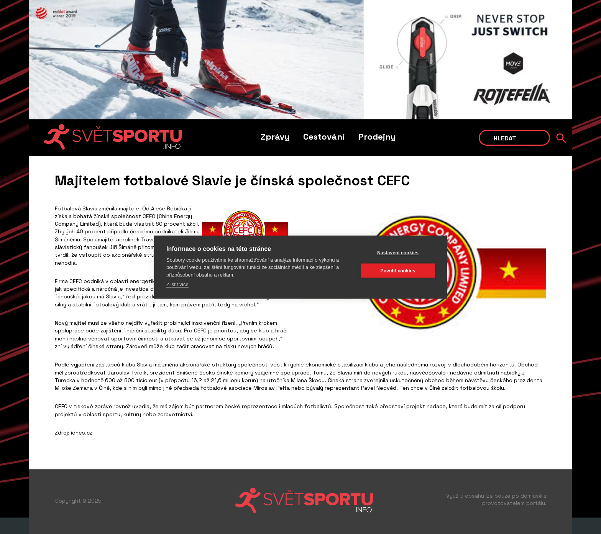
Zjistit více (177, 284)
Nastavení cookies (398, 252)
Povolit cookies (397, 270)
